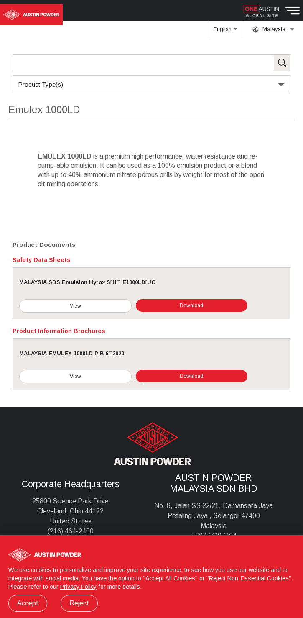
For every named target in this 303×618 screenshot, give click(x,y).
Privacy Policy (78, 586)
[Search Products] (151, 62)
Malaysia (273, 29)
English (225, 32)
